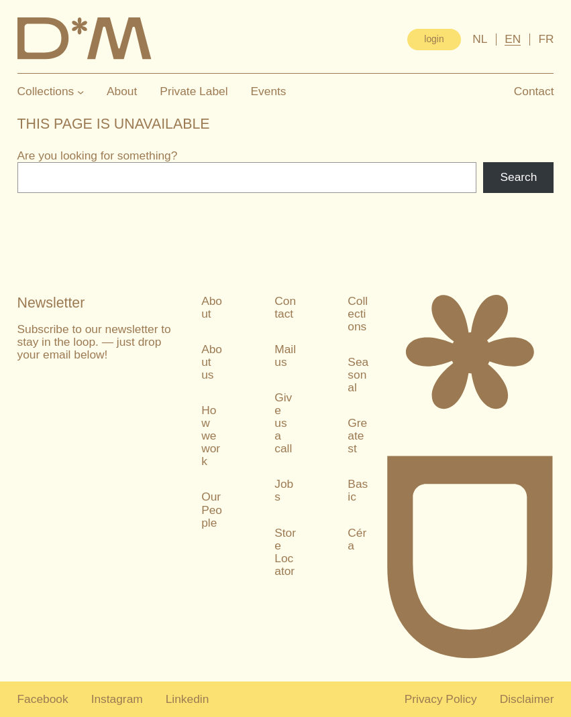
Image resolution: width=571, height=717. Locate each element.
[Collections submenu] (80, 91)
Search (518, 177)
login (434, 39)
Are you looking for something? (97, 155)
